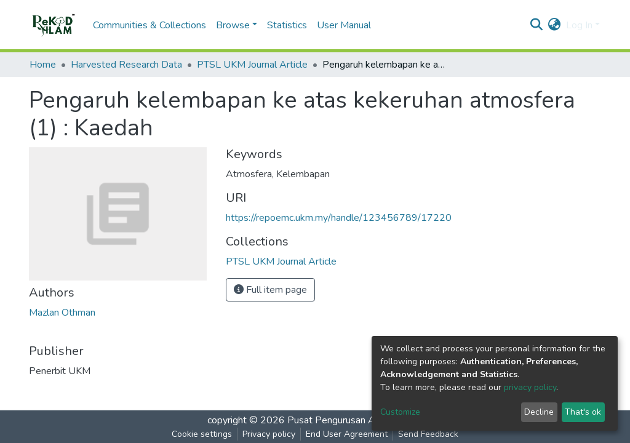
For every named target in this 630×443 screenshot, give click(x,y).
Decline (539, 412)
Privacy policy (268, 434)
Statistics (287, 25)
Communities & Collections (149, 25)
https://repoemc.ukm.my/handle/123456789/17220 (339, 218)
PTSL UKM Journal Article (252, 64)
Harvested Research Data (126, 64)
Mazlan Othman (62, 312)
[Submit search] (536, 25)
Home (43, 64)
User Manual (344, 25)
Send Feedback (428, 434)
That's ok (583, 412)
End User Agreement (347, 434)
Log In (579, 25)
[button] (554, 25)
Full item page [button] (270, 290)
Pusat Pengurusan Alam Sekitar (355, 420)
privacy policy (530, 387)
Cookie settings (202, 434)
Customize (400, 412)
